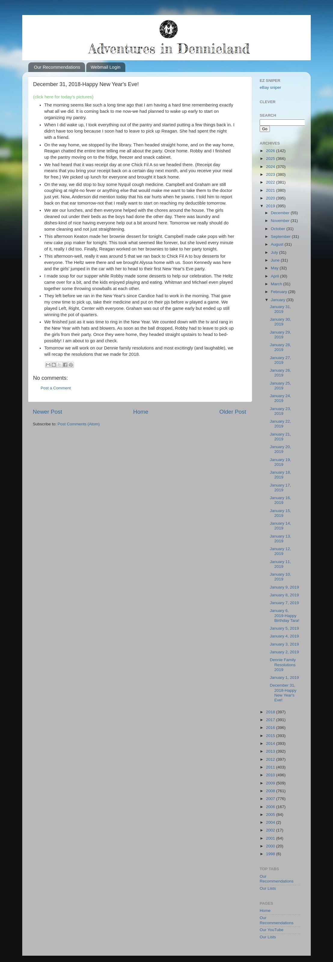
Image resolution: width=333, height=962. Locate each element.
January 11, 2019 (280, 564)
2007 (271, 798)
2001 (271, 838)
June (276, 260)
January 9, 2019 (284, 587)
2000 (271, 846)
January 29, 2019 (280, 334)
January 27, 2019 (280, 360)
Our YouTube (271, 930)
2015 (271, 735)
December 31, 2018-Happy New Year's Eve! (283, 692)
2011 (271, 767)
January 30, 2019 (280, 321)
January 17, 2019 (280, 487)
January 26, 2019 (280, 372)
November (281, 220)
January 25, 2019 (280, 385)
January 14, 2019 (280, 525)
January (278, 300)
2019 (271, 206)
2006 (271, 807)
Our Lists (268, 888)
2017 (271, 720)
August (278, 244)
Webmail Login (106, 67)
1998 (271, 854)
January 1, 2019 (284, 677)
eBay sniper (270, 87)
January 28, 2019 (280, 347)
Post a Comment (56, 388)
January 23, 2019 (280, 411)
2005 (271, 814)
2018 (271, 712)
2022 (271, 182)
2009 (271, 783)
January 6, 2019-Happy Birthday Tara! (284, 615)
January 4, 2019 (284, 636)
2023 (271, 174)
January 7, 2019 (284, 603)
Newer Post (47, 412)
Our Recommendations (57, 67)
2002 (271, 830)
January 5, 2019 (284, 628)
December (281, 213)
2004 (271, 822)
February (279, 291)
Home (140, 412)
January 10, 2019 (280, 576)
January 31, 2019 (280, 309)
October (278, 228)
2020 (271, 198)
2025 (271, 158)
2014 (271, 743)
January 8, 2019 (284, 595)
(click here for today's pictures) (63, 96)
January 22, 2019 (280, 423)
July (275, 252)
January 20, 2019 (280, 449)
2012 (271, 759)
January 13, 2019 (280, 538)
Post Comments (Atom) (79, 424)
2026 (271, 150)
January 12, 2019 (280, 551)
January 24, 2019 (280, 398)
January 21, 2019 (280, 436)
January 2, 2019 (284, 652)
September (281, 236)
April (275, 276)
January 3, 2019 (284, 644)
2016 (271, 727)
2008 (271, 791)
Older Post (232, 412)
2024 (271, 166)
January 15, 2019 (280, 513)
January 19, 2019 (280, 462)
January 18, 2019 (280, 474)
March (277, 284)
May (275, 268)
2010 (271, 775)
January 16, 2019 (280, 500)
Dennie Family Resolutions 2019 (283, 665)
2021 (271, 190)
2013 (271, 751)
